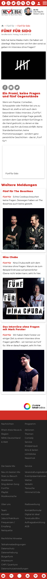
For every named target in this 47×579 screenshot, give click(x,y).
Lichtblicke (30, 454)
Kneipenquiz (31, 446)
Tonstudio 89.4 (32, 518)
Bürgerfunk (7, 556)
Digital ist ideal (32, 514)
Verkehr (29, 484)
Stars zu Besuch (9, 476)
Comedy (29, 438)
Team (4, 510)
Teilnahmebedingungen (13, 544)
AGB (27, 526)
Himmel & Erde (32, 492)
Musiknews (7, 480)
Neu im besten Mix (10, 472)
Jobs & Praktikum (10, 518)
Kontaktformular (33, 510)
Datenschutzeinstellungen (14, 568)
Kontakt (5, 514)
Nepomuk (30, 458)
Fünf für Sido (23, 25)
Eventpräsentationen (35, 476)
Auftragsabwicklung (35, 522)
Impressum (7, 560)
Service (28, 442)
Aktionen (29, 430)
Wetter (28, 480)
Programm (30, 424)
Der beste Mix (8, 466)
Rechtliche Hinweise (11, 538)
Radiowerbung (32, 504)
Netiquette (7, 530)
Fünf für (10, 25)
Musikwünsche (9, 496)
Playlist (4, 492)
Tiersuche (30, 488)
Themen (29, 434)
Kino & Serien (31, 450)
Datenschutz (7, 548)
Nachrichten (7, 424)
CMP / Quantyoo (9, 564)
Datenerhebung (9, 552)
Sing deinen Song (10, 484)
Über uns (6, 504)
